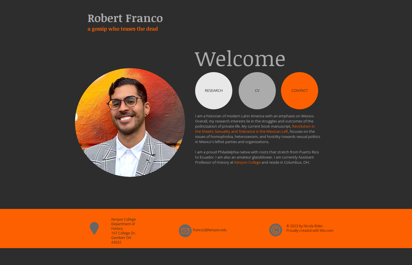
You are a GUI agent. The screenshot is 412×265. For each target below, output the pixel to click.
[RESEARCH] (213, 90)
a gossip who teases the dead (123, 28)
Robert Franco (125, 17)
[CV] (257, 90)
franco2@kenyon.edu (210, 230)
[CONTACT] (299, 90)
